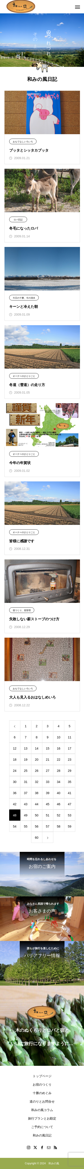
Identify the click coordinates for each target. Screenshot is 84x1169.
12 (15, 748)
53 (69, 815)
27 (48, 770)
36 (15, 793)
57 (48, 826)
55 (26, 826)
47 (69, 804)
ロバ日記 (18, 219)
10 (58, 737)
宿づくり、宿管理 (22, 610)
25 (26, 770)
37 (26, 793)
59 (69, 826)
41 (69, 793)
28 (58, 770)
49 (26, 815)
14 (37, 748)
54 (15, 826)
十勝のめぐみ (42, 1093)
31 (26, 782)
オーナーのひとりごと (24, 376)
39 (48, 793)
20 (37, 759)
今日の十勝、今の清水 (24, 298)
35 (69, 782)
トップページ (42, 1076)
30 (15, 782)
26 (37, 770)
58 (58, 826)
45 (48, 804)
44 (37, 804)
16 (58, 748)
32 (37, 782)
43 (26, 804)
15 (48, 748)
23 (69, 759)
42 (15, 804)
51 (48, 815)
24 (15, 770)
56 (37, 826)
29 (69, 770)
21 (48, 759)
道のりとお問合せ (42, 1101)
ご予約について (42, 1127)
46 (58, 804)
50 (37, 815)
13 (26, 748)
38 (37, 793)
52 (58, 815)
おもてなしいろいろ (23, 141)
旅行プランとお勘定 (42, 1118)
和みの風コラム (42, 1110)
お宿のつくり (42, 1084)
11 (69, 737)
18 (15, 759)
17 (69, 748)
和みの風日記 (42, 1135)
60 (37, 837)
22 (58, 759)
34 (58, 782)
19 (26, 759)
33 (48, 782)
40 (58, 793)
